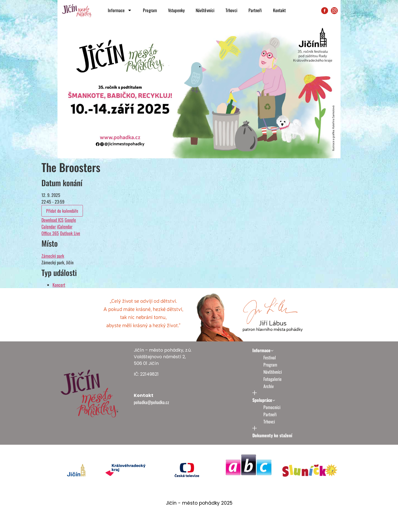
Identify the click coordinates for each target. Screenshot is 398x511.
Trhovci (231, 10)
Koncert (59, 284)
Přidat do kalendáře (62, 210)
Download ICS (52, 220)
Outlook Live (70, 233)
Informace (120, 10)
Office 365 (50, 233)
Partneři (255, 10)
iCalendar (64, 226)
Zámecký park (52, 255)
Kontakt (279, 10)
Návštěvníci (205, 10)
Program (150, 10)
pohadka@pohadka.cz (151, 402)
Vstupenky (176, 10)
